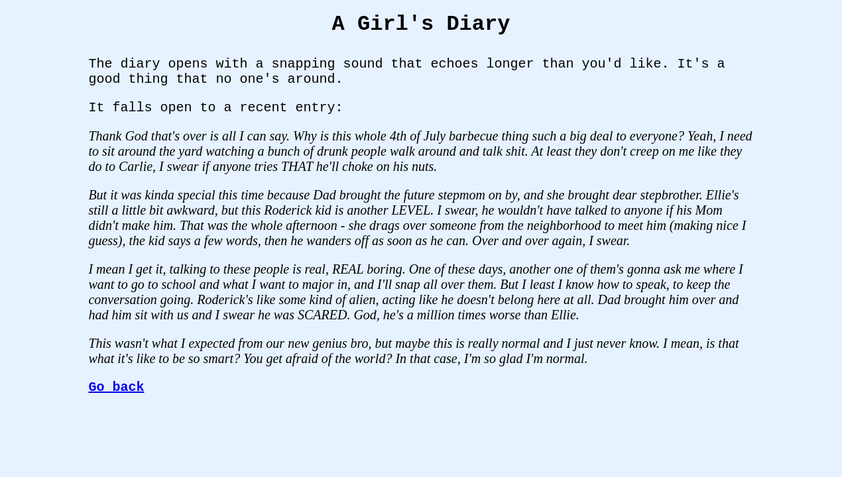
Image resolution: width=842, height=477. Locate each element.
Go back (116, 387)
